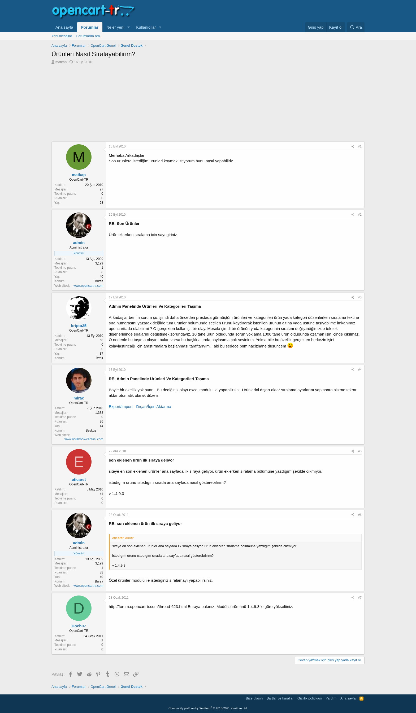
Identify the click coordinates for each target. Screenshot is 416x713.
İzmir (99, 358)
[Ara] (356, 27)
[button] (128, 27)
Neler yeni (115, 27)
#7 (360, 597)
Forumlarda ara (88, 36)
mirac (78, 398)
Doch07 (79, 626)
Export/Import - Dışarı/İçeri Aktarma (140, 406)
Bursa (99, 281)
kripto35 (78, 325)
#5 (360, 451)
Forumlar (89, 27)
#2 (360, 214)
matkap (61, 62)
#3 (360, 297)
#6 (360, 515)
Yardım (331, 698)
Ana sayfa (64, 27)
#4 (360, 370)
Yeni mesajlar (61, 36)
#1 (360, 146)
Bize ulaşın (254, 698)
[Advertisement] (208, 104)
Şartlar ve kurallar (280, 698)
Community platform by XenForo (208, 708)
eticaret (79, 479)
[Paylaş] (353, 147)
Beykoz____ (94, 430)
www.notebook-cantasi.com (83, 439)
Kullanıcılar (146, 27)
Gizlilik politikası (309, 698)
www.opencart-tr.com (88, 286)
